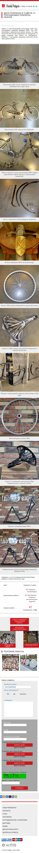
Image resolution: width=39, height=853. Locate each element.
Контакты (7, 811)
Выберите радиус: (10, 684)
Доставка (6, 823)
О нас (5, 814)
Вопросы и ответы (10, 832)
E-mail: (6, 730)
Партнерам (7, 817)
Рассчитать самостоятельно (19, 628)
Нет (8, 693)
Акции (5, 826)
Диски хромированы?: (11, 690)
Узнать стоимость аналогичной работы (19, 621)
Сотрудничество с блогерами (15, 820)
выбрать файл (19, 745)
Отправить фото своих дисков (12, 742)
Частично (23, 693)
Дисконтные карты (10, 829)
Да (14, 693)
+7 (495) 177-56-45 (26, 6)
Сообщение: (8, 700)
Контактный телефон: (12, 737)
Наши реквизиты (9, 807)
